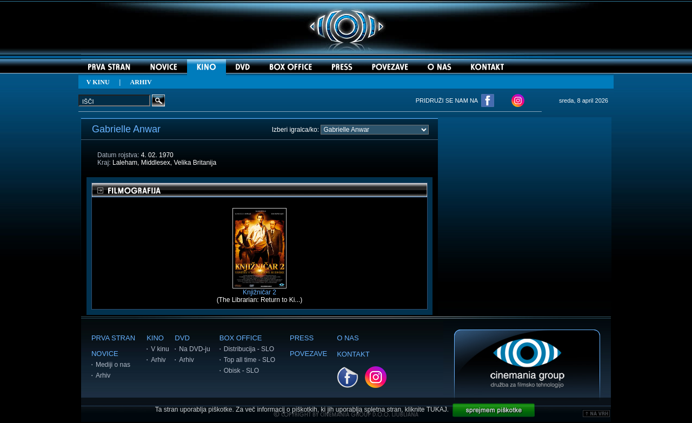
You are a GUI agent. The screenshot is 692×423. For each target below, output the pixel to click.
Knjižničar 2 (259, 289)
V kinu (160, 349)
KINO (155, 338)
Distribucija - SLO (249, 349)
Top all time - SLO (249, 360)
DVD (182, 338)
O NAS (347, 338)
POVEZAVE (308, 354)
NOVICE (104, 354)
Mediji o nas (113, 364)
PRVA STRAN (113, 338)
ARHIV (141, 82)
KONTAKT (353, 354)
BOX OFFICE (240, 338)
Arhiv (103, 375)
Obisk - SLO (241, 370)
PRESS (302, 338)
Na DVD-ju (194, 349)
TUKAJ (437, 409)
